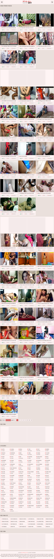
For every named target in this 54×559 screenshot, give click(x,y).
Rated (13, 420)
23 (27, 420)
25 (31, 420)
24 (29, 420)
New (4, 420)
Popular (8, 420)
